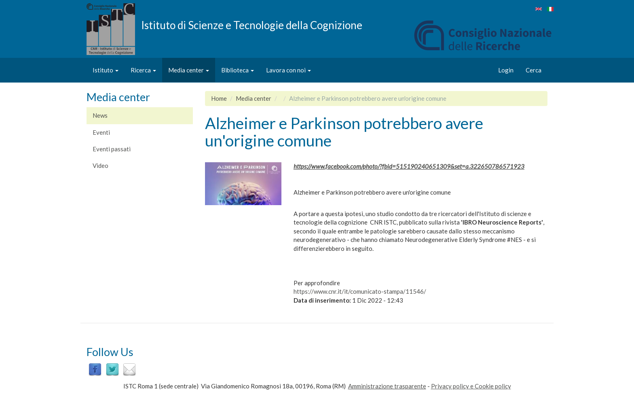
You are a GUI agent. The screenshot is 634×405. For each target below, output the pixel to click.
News (100, 115)
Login (506, 70)
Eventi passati (112, 149)
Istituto (105, 70)
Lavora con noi (288, 70)
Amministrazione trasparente (387, 386)
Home (219, 98)
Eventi (101, 132)
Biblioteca (237, 70)
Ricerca (143, 70)
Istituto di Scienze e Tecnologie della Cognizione (251, 24)
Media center (188, 70)
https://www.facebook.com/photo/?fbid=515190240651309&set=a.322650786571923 (409, 166)
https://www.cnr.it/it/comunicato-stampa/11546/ (360, 291)
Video (100, 165)
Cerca (533, 70)
